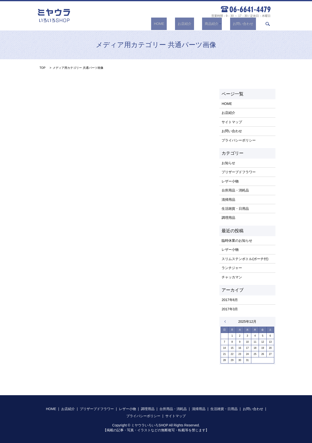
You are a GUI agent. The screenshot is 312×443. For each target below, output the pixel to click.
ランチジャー (232, 268)
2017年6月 (230, 300)
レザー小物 (230, 181)
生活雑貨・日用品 (235, 209)
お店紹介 (195, 24)
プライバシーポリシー (239, 140)
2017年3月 (230, 309)
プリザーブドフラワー (239, 172)
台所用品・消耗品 (235, 190)
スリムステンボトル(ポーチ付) (245, 259)
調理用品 (228, 218)
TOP (42, 68)
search (267, 24)
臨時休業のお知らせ (237, 240)
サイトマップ (232, 122)
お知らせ (228, 163)
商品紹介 (217, 24)
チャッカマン (232, 277)
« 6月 (226, 321)
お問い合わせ (245, 24)
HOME (175, 24)
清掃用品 (228, 199)
